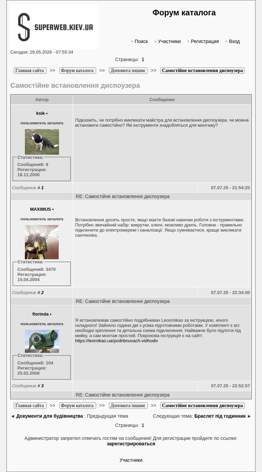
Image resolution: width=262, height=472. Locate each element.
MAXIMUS (40, 209)
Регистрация (202, 41)
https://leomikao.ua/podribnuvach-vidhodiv (116, 340)
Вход (232, 41)
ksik (40, 113)
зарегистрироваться (131, 443)
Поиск (139, 41)
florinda (40, 314)
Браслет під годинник (220, 416)
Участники (167, 41)
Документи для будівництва (49, 416)
